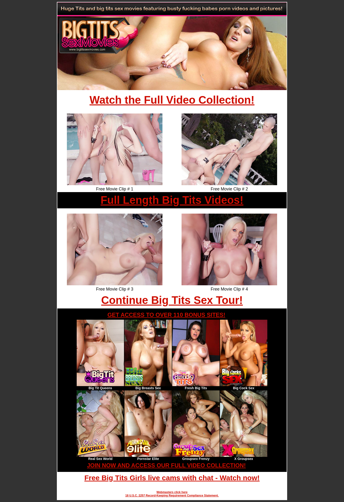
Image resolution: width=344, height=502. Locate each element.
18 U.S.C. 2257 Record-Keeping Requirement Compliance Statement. (172, 495)
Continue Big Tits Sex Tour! (172, 300)
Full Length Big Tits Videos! (172, 200)
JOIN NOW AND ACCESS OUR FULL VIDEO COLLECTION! (166, 465)
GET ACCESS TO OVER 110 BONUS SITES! (166, 315)
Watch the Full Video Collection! (172, 100)
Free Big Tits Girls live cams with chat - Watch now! (172, 478)
